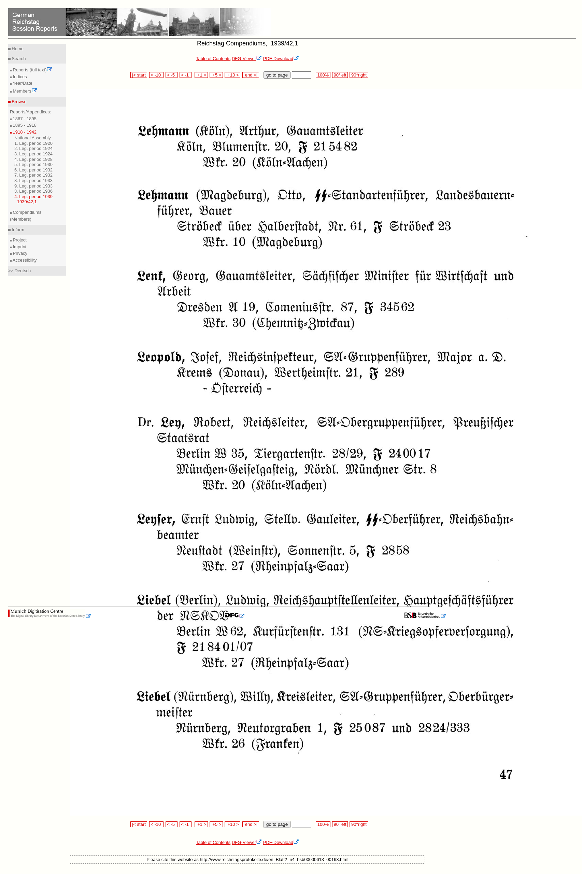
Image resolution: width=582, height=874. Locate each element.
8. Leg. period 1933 (33, 180)
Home (17, 48)
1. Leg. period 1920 (33, 143)
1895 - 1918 (24, 125)
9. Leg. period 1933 (33, 186)
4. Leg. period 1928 (33, 159)
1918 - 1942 (24, 132)
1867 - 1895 (24, 118)
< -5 (172, 75)
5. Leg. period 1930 (33, 164)
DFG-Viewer (247, 58)
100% (323, 75)
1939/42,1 (27, 201)
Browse (19, 101)
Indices (19, 76)
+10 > (232, 75)
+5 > (216, 75)
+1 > (201, 75)
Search (18, 58)
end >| (251, 75)
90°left (339, 75)
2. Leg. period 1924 (33, 148)
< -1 (185, 75)
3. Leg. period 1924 (33, 153)
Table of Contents (213, 58)
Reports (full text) (32, 69)
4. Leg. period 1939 (33, 196)
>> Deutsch (19, 270)
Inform (17, 229)
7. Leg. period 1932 (33, 175)
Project (19, 239)
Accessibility (24, 260)
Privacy (19, 253)
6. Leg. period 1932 (33, 169)
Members (24, 91)
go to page (277, 75)
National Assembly (32, 137)
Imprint (19, 246)
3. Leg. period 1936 (33, 191)
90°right (359, 75)
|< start (139, 75)
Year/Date (22, 83)
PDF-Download (281, 58)
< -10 (157, 75)
